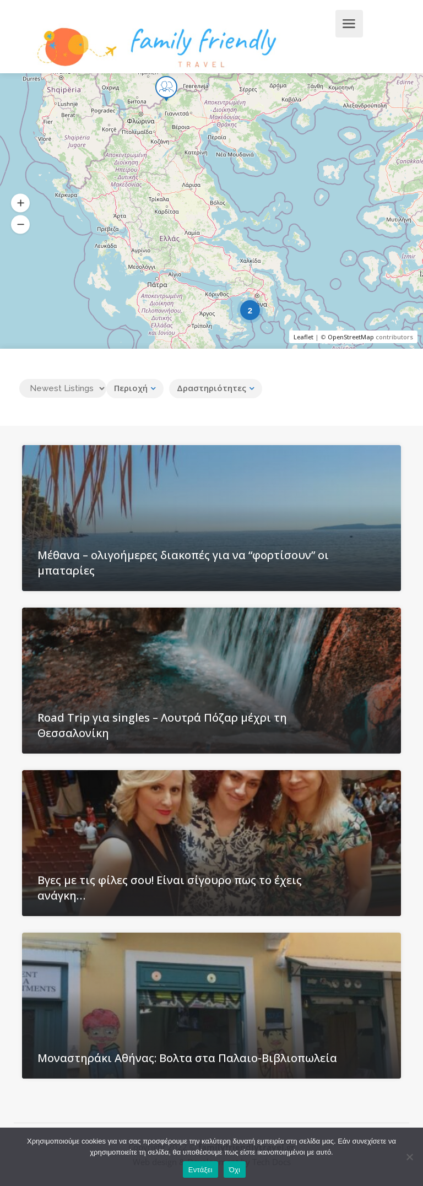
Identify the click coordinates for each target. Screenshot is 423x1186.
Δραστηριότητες (211, 387)
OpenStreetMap (351, 337)
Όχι (235, 1170)
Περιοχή (131, 387)
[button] (20, 203)
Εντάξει (200, 1170)
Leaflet (303, 337)
